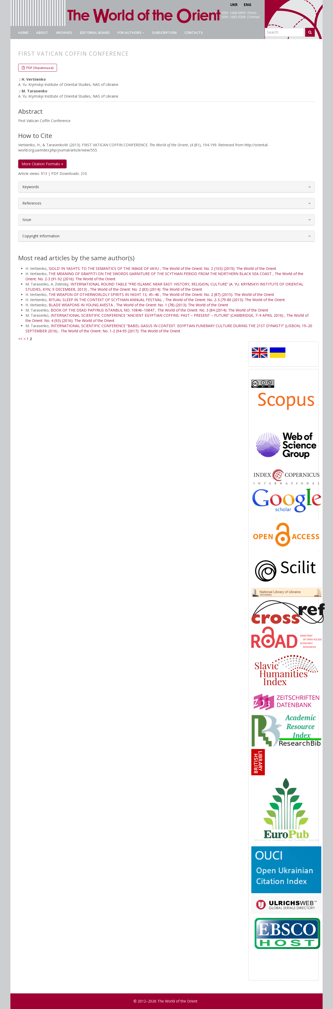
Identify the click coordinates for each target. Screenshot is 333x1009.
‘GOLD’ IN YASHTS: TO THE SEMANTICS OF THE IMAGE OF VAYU (104, 268)
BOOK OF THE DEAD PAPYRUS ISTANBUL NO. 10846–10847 (103, 310)
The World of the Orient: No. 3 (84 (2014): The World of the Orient (212, 310)
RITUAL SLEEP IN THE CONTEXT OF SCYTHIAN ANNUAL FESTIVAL (106, 299)
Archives (64, 32)
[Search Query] (284, 32)
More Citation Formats (42, 163)
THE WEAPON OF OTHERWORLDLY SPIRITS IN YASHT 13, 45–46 (104, 294)
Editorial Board (95, 32)
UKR (234, 4)
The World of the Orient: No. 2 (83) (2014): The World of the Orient (146, 289)
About (42, 32)
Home (23, 32)
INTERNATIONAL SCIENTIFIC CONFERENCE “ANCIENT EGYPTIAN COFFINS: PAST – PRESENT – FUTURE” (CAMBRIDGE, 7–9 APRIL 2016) (167, 315)
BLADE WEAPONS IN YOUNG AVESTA (81, 304)
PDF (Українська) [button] (39, 67)
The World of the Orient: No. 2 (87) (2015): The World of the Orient (218, 294)
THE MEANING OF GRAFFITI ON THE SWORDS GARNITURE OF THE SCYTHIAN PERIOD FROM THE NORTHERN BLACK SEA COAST (161, 273)
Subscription (164, 32)
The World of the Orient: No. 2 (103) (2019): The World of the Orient (219, 268)
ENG (247, 4)
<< (20, 338)
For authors (130, 32)
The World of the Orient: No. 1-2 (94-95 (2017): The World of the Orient (120, 330)
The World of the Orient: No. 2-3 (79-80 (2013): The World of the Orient (225, 299)
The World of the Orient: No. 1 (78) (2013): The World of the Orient (172, 304)
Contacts (193, 32)
